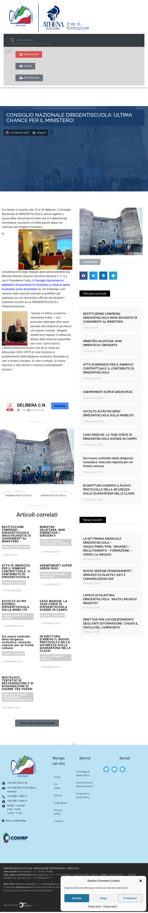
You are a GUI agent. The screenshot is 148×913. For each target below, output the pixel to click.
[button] (140, 881)
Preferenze (130, 898)
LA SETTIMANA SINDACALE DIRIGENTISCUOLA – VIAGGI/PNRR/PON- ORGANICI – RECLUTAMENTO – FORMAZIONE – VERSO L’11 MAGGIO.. (107, 547)
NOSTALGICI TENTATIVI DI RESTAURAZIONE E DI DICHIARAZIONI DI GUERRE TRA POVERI (18, 684)
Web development (18, 906)
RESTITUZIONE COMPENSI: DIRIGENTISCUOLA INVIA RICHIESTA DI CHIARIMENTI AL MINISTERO (16, 535)
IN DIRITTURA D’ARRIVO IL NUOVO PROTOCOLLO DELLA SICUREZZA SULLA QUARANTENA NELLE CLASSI (55, 645)
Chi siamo (57, 787)
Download (59, 407)
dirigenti (41, 133)
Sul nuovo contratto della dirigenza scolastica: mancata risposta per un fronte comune (18, 643)
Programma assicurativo (83, 796)
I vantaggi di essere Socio (83, 774)
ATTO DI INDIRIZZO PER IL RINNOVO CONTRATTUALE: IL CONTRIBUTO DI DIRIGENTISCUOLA (16, 572)
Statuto (58, 796)
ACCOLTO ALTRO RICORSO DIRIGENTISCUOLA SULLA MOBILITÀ (15, 606)
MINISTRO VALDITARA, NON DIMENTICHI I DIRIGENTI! (52, 532)
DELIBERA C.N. (31, 406)
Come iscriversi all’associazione (85, 785)
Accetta (76, 898)
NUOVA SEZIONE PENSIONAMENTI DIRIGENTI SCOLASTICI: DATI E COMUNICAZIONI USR (107, 575)
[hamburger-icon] (9, 51)
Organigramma (60, 803)
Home (57, 778)
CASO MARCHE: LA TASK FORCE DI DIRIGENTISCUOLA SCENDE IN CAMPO (53, 606)
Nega (103, 898)
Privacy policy (95, 906)
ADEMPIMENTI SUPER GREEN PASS (56, 568)
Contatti (58, 822)
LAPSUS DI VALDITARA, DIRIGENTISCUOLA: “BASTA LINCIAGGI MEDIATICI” (110, 600)
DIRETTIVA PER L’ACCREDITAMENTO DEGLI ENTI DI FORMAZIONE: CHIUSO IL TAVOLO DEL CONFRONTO (110, 624)
